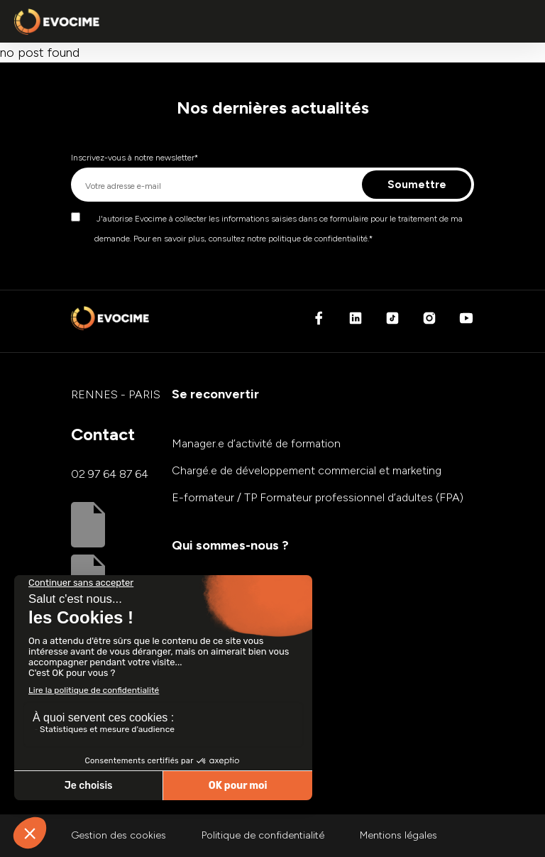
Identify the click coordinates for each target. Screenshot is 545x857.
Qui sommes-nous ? (230, 545)
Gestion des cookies (118, 835)
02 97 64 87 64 (109, 474)
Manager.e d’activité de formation (256, 443)
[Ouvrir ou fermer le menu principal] (516, 22)
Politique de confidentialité (263, 835)
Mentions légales (398, 835)
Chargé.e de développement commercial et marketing (306, 470)
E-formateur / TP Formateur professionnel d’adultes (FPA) (317, 497)
